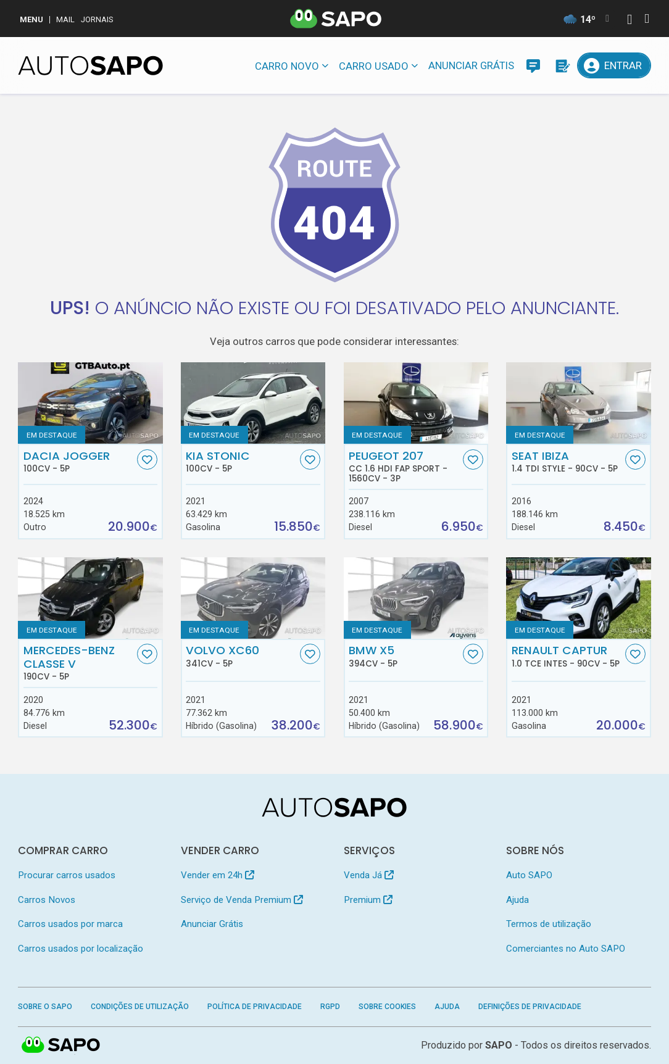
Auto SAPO (529, 875)
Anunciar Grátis (471, 65)
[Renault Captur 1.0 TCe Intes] (578, 598)
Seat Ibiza (567, 461)
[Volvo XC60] (253, 598)
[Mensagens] (533, 65)
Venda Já (369, 875)
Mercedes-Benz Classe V (79, 663)
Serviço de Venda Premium (242, 899)
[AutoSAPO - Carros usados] (90, 65)
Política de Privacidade (254, 1006)
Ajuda (517, 899)
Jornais (97, 19)
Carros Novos (46, 899)
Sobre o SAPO (45, 1006)
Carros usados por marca (70, 923)
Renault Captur (567, 656)
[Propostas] (562, 65)
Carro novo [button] (287, 66)
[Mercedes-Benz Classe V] (90, 598)
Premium (368, 899)
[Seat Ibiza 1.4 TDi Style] (578, 403)
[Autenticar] (629, 21)
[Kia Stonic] (253, 403)
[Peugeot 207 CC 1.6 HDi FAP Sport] (416, 403)
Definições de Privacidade (529, 1006)
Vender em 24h (217, 875)
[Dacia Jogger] (90, 403)
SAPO (61, 1045)
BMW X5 (404, 656)
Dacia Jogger (79, 461)
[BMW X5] (416, 598)
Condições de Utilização (140, 1006)
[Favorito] (147, 459)
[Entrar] (613, 65)
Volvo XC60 (241, 656)
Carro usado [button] (374, 66)
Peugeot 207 (404, 466)
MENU (31, 19)
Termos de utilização (548, 923)
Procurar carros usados (66, 875)
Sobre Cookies (387, 1006)
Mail (65, 19)
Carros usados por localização (80, 948)
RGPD (330, 1006)
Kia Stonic (241, 461)
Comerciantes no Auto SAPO (565, 948)
